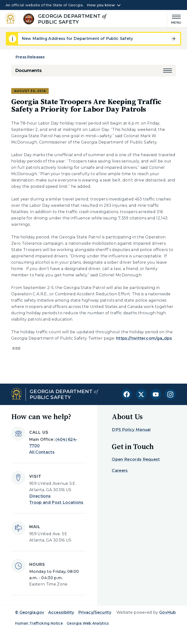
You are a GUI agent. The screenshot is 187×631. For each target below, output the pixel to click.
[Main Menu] (174, 18)
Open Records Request (136, 459)
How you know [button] (101, 5)
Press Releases (30, 56)
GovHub (167, 612)
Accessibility (61, 612)
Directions (40, 496)
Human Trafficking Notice (39, 623)
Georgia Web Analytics (88, 623)
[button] (167, 70)
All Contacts (42, 452)
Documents (28, 70)
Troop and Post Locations (56, 502)
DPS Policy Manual (131, 429)
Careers (120, 470)
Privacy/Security (94, 612)
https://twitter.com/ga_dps (144, 338)
